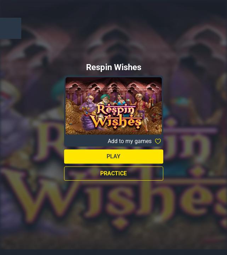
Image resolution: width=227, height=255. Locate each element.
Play (113, 156)
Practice (113, 173)
